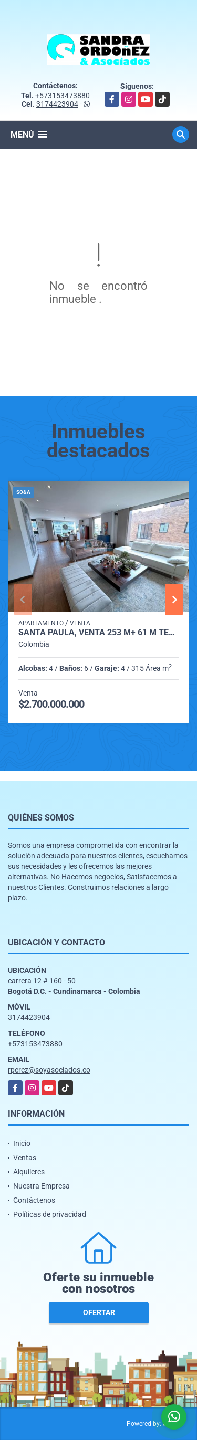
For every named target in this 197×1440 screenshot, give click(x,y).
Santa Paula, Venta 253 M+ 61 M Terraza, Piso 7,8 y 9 (98, 632)
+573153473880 (62, 95)
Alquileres (29, 1172)
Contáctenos (34, 1200)
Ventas (24, 1157)
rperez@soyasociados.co (49, 1070)
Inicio (21, 1143)
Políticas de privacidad (49, 1214)
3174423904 (57, 104)
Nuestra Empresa (41, 1186)
